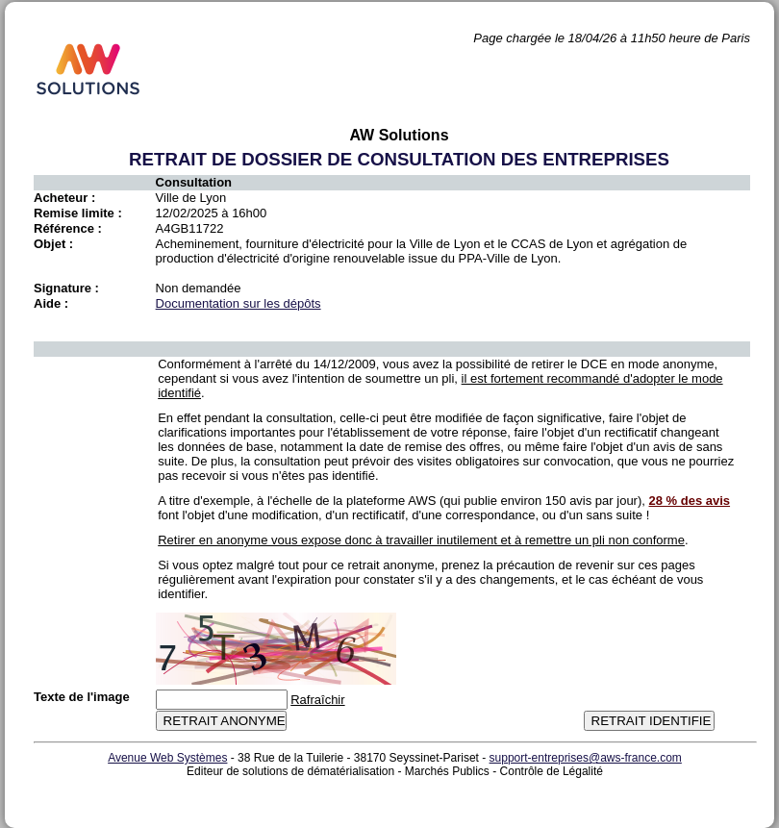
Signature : (66, 288)
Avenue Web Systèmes (167, 758)
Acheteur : (64, 197)
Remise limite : (78, 213)
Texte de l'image (82, 697)
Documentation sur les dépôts (238, 303)
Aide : (51, 303)
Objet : (53, 244)
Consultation (194, 182)
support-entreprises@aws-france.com (586, 758)
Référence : (68, 228)
